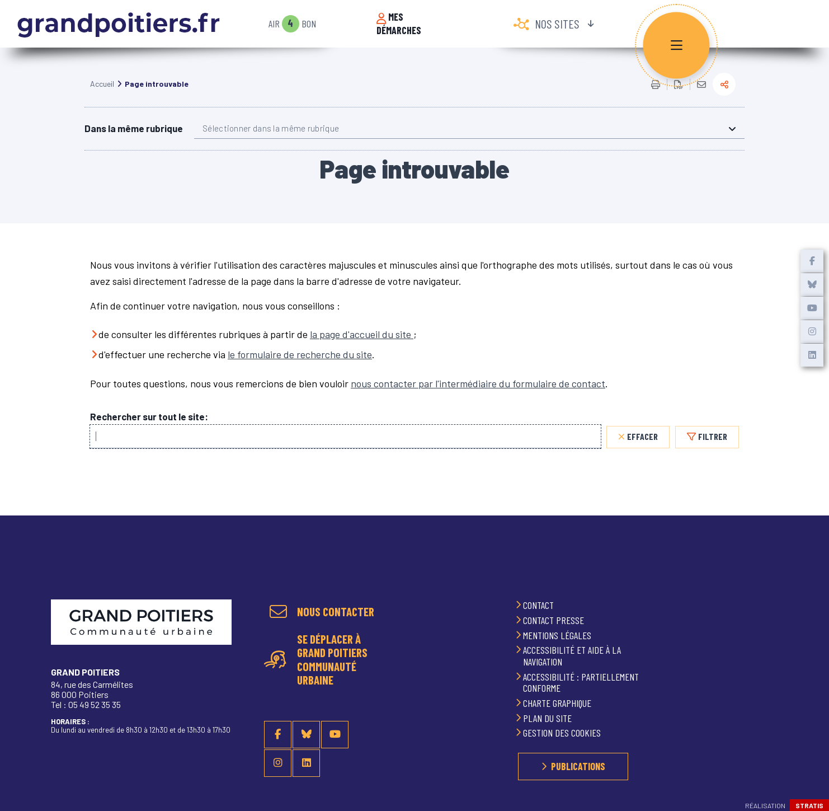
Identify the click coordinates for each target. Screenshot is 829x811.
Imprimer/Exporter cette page (655, 98)
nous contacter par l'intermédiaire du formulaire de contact (478, 397)
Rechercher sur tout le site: (149, 430)
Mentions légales (558, 635)
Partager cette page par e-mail (701, 98)
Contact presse (554, 620)
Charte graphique (558, 703)
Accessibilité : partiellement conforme (581, 683)
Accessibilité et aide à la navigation (572, 656)
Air (274, 24)
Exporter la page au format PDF (678, 98)
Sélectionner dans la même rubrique (270, 142)
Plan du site (548, 718)
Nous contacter (335, 611)
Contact (539, 605)
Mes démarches (398, 23)
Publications (578, 766)
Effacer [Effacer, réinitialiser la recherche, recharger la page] (642, 450)
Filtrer (712, 450)
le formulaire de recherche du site (300, 368)
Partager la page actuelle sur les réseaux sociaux (724, 98)
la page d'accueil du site (361, 348)
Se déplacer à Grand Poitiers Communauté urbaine (332, 659)
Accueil (102, 97)
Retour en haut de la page (806, 577)
